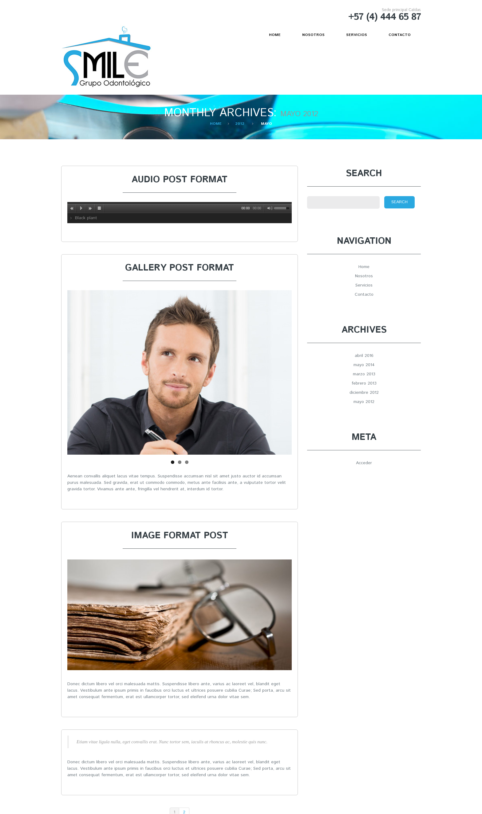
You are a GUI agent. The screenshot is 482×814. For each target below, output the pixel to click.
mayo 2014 (364, 365)
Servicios (356, 35)
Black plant (86, 218)
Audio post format (179, 179)
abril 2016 (364, 356)
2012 (239, 123)
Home (275, 35)
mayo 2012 (364, 402)
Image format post (179, 535)
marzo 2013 (364, 374)
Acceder (364, 463)
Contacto (400, 35)
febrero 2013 (364, 383)
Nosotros (313, 35)
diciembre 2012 (364, 392)
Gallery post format (179, 268)
